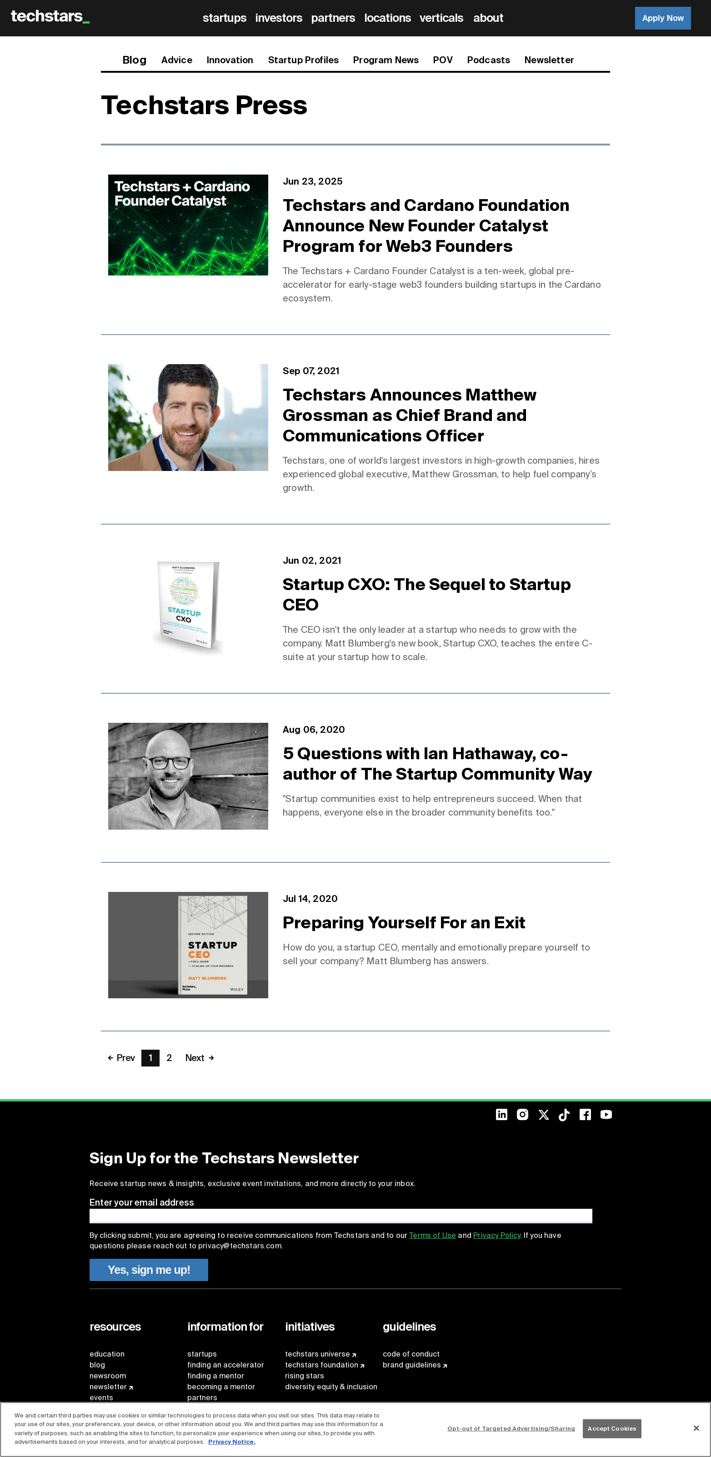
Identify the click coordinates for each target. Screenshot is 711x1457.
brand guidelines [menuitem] (412, 1365)
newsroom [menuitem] (108, 1376)
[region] (355, 1429)
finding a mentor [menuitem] (215, 1376)
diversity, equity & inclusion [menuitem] (331, 1387)
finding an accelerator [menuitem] (225, 1365)
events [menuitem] (101, 1397)
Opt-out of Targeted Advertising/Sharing (511, 1428)
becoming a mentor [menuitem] (221, 1387)
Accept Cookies (612, 1428)
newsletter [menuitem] (108, 1387)
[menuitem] (226, 18)
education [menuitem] (107, 1354)
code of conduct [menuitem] (411, 1354)
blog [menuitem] (97, 1365)
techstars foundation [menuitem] (321, 1365)
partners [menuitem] (202, 1397)
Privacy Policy (496, 1235)
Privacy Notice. (231, 1442)
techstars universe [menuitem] (317, 1354)
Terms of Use (432, 1235)
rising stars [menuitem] (304, 1376)
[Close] (696, 1428)
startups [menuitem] (202, 1354)
